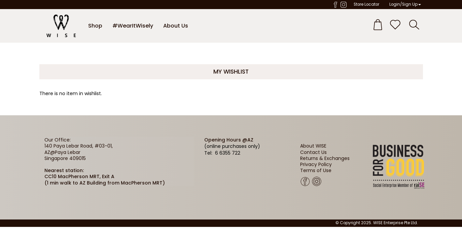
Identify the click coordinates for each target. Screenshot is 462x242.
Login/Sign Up (405, 4)
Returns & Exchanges (325, 158)
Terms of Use (315, 170)
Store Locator (366, 4)
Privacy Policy (316, 164)
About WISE (313, 146)
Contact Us (313, 152)
